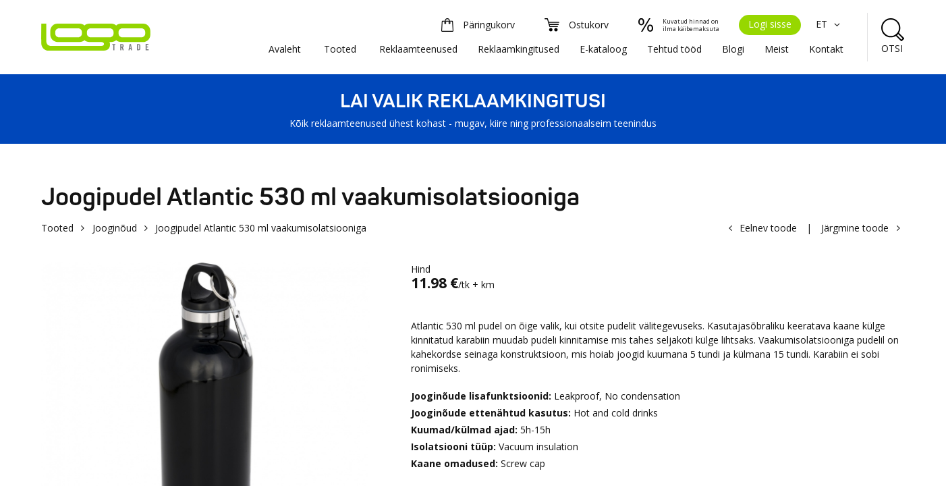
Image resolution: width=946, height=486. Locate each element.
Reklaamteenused (418, 49)
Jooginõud (114, 227)
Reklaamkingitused (518, 49)
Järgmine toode (855, 227)
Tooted (340, 49)
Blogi (733, 49)
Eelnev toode (768, 227)
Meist (776, 49)
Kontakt (826, 49)
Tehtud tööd (674, 49)
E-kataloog (603, 49)
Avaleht (285, 49)
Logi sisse (769, 24)
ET (829, 24)
